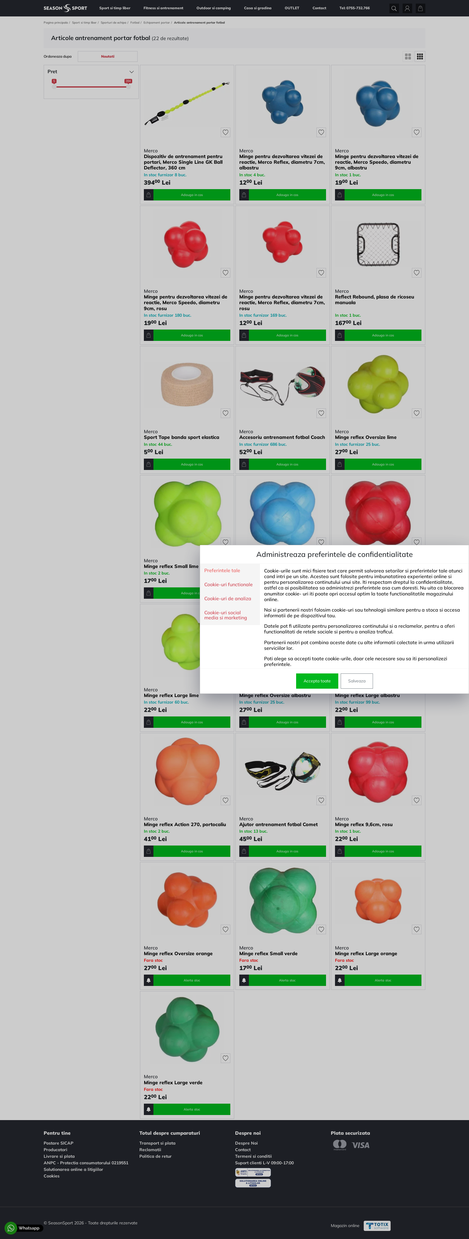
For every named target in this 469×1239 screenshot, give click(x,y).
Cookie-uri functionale (128, 584)
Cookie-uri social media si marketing (125, 615)
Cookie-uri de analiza (127, 598)
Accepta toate (217, 681)
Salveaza (257, 681)
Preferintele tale (122, 570)
